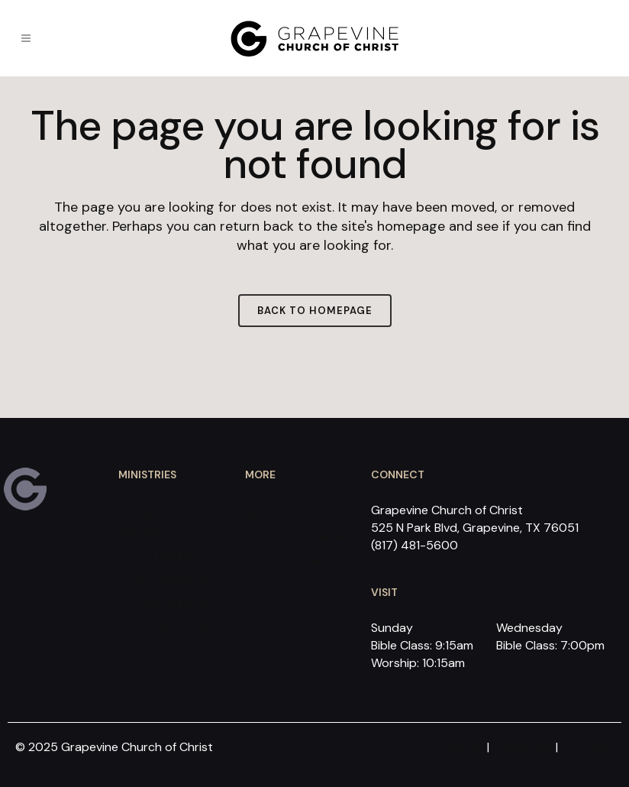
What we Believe (294, 537)
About (263, 513)
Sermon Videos (291, 560)
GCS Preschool (163, 625)
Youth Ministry (161, 554)
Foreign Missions (169, 602)
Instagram (522, 747)
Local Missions (162, 578)
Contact (270, 608)
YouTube (587, 747)
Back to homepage (315, 310)
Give (259, 584)
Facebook (455, 747)
